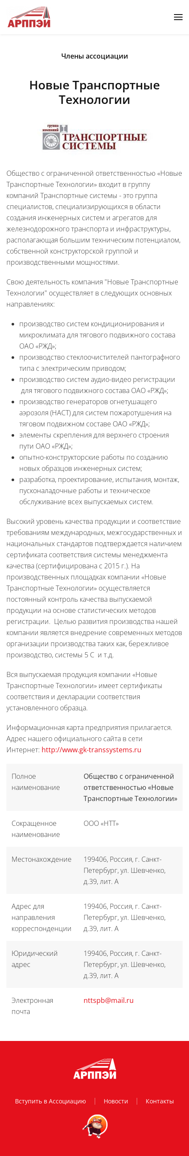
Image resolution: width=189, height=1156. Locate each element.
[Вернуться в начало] (28, 17)
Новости (116, 1101)
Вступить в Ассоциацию (50, 1101)
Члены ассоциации (94, 56)
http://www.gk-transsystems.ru (91, 749)
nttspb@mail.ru (109, 1000)
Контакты (160, 1101)
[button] (178, 17)
